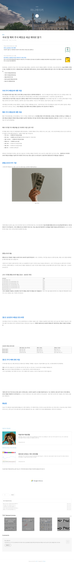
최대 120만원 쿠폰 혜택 (10, 48)
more (71, 516)
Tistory (44, 561)
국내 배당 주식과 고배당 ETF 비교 (8, 505)
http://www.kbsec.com (9, 55)
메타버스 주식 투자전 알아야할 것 (8, 509)
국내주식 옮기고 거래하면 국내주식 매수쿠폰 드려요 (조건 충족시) (18, 49)
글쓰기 (30, 27)
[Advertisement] (37, 214)
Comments (5, 535)
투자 (3, 34)
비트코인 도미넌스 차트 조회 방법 (9, 447)
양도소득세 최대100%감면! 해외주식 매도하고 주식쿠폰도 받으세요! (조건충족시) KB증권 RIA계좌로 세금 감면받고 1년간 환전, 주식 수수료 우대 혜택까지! (33, 60)
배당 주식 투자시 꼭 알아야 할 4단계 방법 (10, 503)
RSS (39, 27)
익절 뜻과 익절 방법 (6, 428)
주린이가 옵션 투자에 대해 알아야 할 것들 (10, 508)
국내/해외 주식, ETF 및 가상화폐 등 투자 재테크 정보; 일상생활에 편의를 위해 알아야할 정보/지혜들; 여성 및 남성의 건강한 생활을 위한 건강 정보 (32, 542)
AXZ (37, 561)
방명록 (34, 27)
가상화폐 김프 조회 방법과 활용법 (8, 506)
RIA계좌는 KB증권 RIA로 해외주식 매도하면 (15, 57)
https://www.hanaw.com (9, 46)
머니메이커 (37, 10)
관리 (43, 27)
